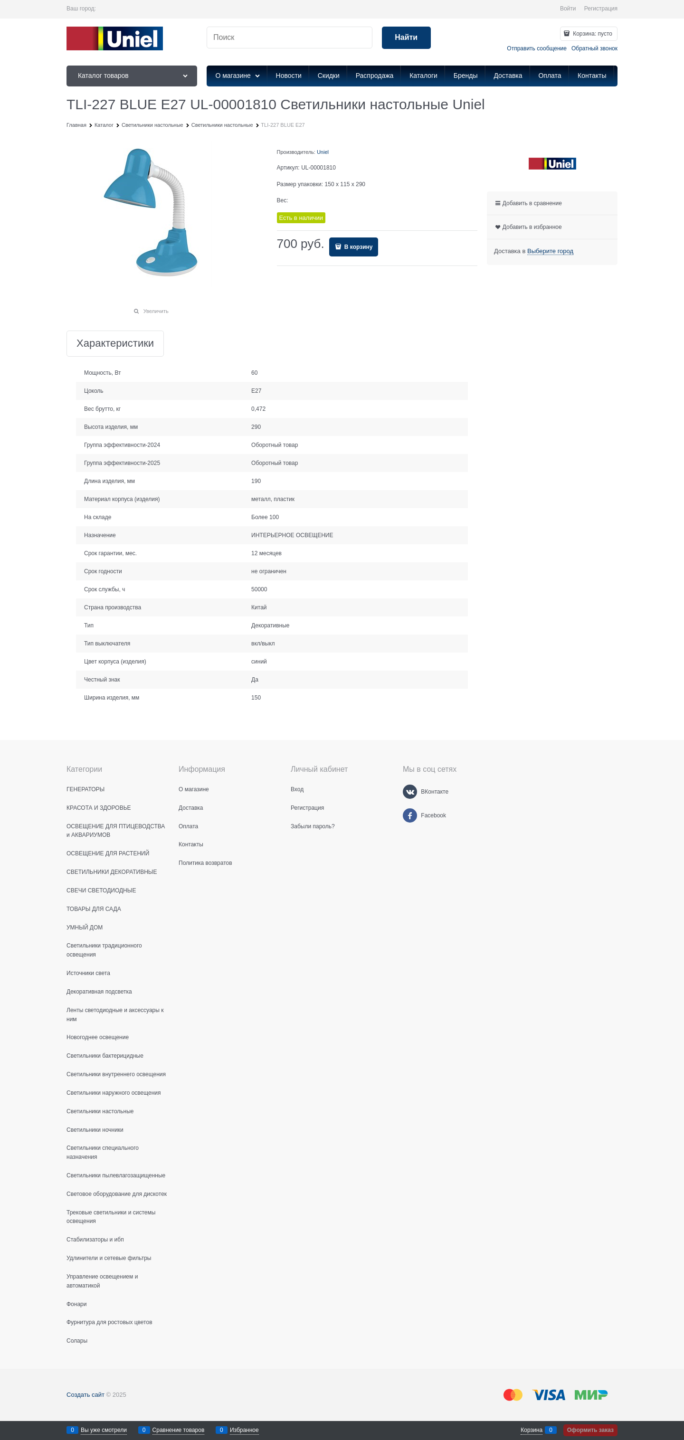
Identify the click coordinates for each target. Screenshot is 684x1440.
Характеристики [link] (115, 343)
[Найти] (406, 38)
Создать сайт (85, 1394)
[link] (550, 251)
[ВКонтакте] (410, 792)
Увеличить (156, 311)
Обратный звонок (594, 48)
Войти (568, 8)
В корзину (358, 247)
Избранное (244, 1430)
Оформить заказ (590, 1430)
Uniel (323, 152)
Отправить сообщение (537, 48)
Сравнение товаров (178, 1430)
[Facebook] (410, 815)
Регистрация (601, 8)
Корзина (531, 1430)
